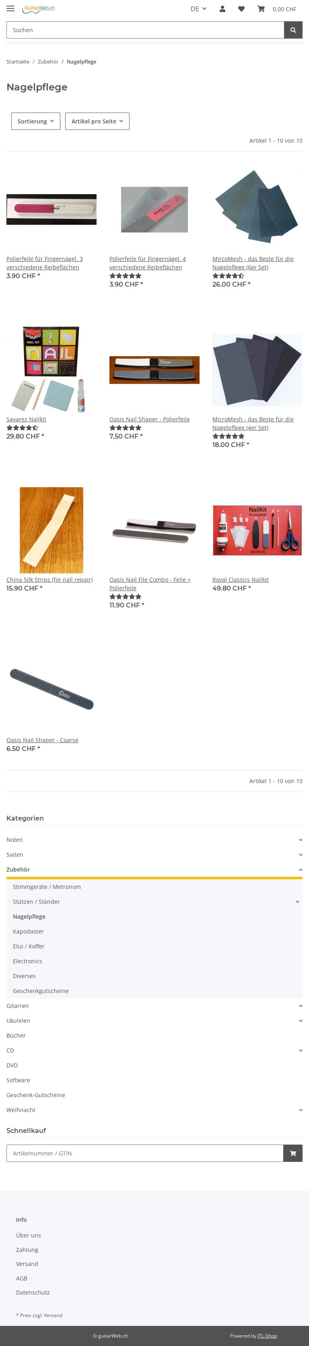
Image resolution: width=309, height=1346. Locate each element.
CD (10, 1050)
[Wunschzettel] (241, 9)
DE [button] (195, 8)
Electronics (27, 961)
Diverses (24, 976)
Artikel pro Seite (94, 121)
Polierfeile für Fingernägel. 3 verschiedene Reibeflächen (44, 263)
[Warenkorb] (277, 9)
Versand (27, 1264)
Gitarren (17, 1006)
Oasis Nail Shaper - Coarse (42, 740)
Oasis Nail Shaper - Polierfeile (149, 419)
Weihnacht (20, 1110)
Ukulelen (18, 1020)
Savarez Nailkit (26, 419)
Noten (14, 839)
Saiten (14, 854)
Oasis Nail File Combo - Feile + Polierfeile (150, 584)
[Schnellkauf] (145, 1153)
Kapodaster (28, 931)
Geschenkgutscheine (41, 991)
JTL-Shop (267, 1335)
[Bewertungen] (125, 275)
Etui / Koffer (29, 946)
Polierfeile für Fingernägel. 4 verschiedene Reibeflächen (147, 263)
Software (18, 1080)
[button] (222, 9)
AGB (21, 1278)
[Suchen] (145, 30)
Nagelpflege (29, 916)
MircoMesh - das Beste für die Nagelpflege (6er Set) (253, 263)
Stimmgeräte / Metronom (47, 886)
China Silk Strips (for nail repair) (49, 579)
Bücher (16, 1035)
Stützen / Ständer (36, 901)
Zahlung (27, 1250)
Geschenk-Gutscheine (35, 1095)
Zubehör (18, 869)
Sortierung (32, 121)
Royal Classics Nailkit (240, 579)
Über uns (28, 1235)
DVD (12, 1065)
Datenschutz (33, 1292)
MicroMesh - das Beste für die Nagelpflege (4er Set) (253, 423)
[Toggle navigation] (10, 5)
